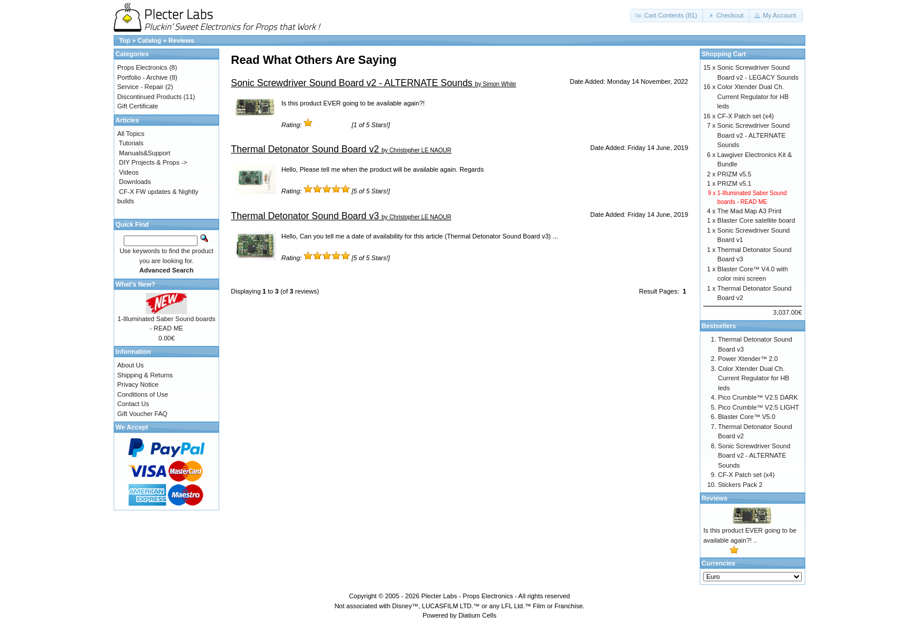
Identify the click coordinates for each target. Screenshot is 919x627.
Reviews (181, 40)
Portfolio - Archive (142, 77)
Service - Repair (140, 86)
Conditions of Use (142, 394)
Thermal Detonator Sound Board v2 (305, 149)
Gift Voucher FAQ (142, 413)
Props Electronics (142, 67)
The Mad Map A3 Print (749, 210)
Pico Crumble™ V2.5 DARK (758, 397)
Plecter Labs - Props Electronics (467, 595)
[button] (667, 15)
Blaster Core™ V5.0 (746, 416)
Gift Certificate (137, 106)
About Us (130, 365)
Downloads (135, 181)
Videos (128, 172)
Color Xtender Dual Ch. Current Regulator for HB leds (753, 96)
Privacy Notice (137, 384)
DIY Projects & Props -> (153, 162)
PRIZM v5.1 (734, 183)
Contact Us (133, 403)
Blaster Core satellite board (756, 220)
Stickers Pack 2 (740, 484)
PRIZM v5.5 (734, 174)
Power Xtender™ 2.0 (748, 358)
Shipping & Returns (145, 375)
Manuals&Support (144, 152)
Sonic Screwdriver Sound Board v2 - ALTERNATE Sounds (351, 83)
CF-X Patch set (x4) (745, 116)
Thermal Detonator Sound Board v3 (305, 216)
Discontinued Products (149, 96)
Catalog (149, 40)
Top (124, 40)
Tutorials (131, 142)
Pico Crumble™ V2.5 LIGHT (758, 407)
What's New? (135, 284)
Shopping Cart (724, 53)
